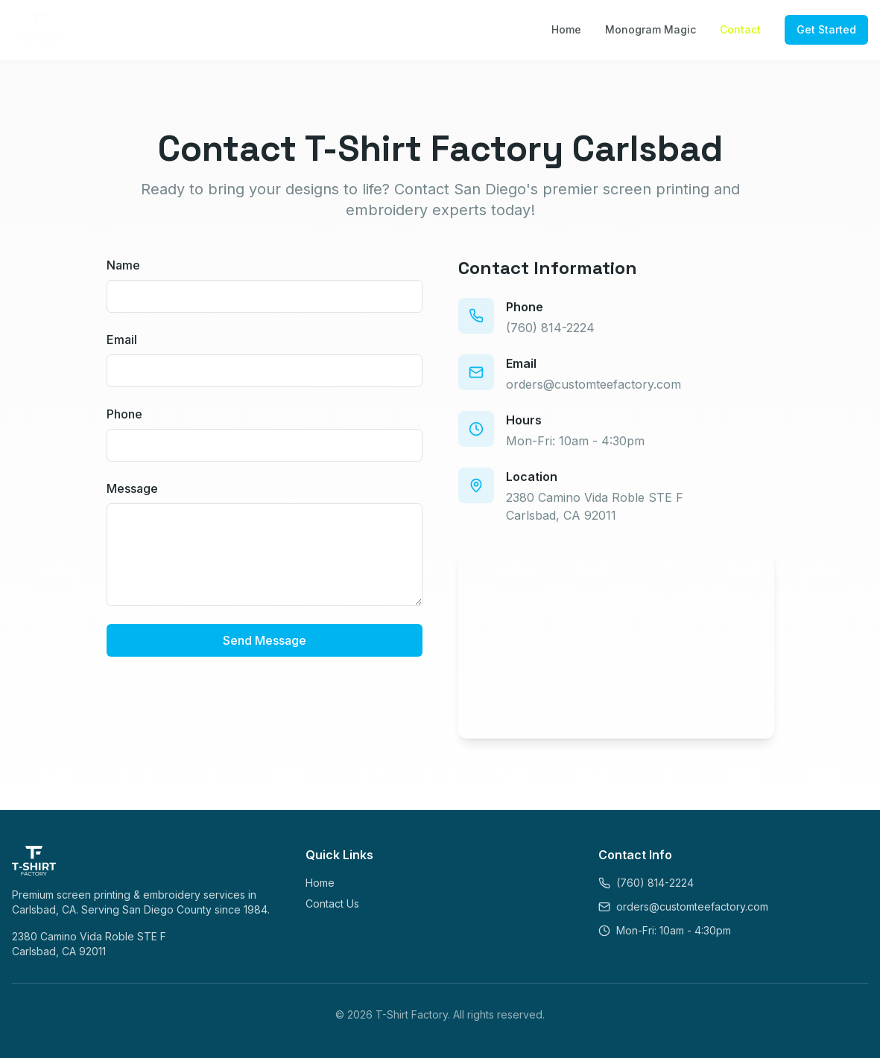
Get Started (826, 29)
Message (132, 489)
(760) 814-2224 (550, 331)
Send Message (264, 641)
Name (123, 265)
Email (122, 340)
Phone (124, 414)
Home (566, 29)
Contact (740, 29)
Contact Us (332, 903)
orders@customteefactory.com (593, 387)
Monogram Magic (650, 29)
